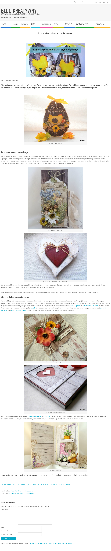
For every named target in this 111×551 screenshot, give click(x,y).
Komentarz (4, 509)
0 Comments (67, 484)
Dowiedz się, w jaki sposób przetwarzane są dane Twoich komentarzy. (52, 543)
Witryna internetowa (6, 534)
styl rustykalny (42, 484)
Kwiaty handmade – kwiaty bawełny (22, 491)
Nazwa (2, 527)
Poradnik (22, 484)
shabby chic (46, 416)
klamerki (32, 308)
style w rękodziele (52, 484)
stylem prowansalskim (35, 416)
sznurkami (4, 310)
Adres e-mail (4, 530)
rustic (34, 484)
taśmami (103, 308)
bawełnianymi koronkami (19, 310)
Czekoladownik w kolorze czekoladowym (21, 493)
